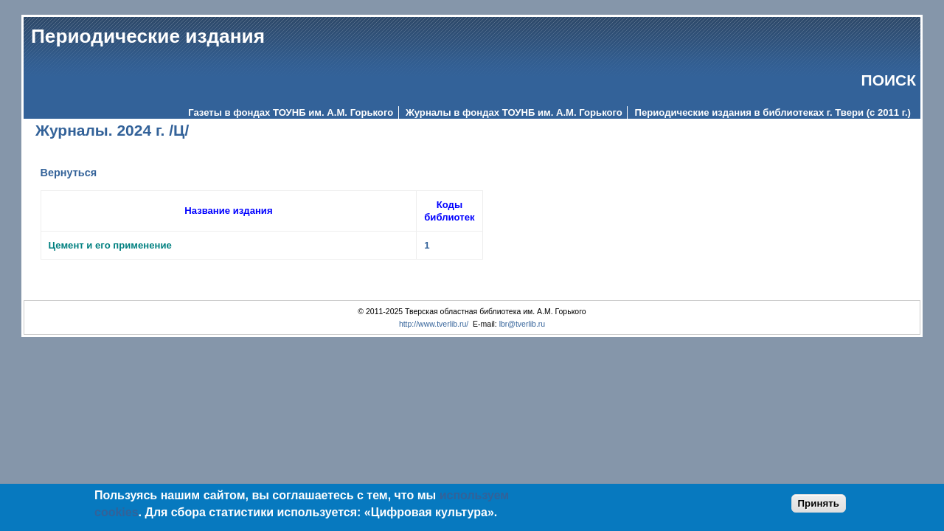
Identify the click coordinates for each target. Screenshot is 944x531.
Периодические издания (148, 36)
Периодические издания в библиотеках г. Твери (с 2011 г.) (773, 112)
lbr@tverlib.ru (522, 324)
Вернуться (69, 172)
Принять (818, 503)
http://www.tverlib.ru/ (433, 324)
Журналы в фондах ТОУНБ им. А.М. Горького (514, 112)
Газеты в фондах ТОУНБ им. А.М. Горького (290, 112)
